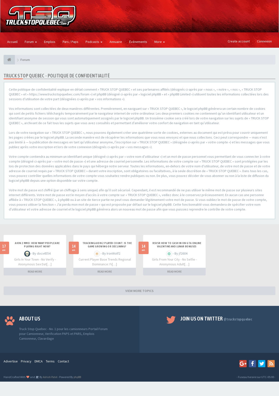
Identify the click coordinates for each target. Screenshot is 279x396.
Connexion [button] (264, 41)
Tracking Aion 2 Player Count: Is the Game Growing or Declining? (107, 244)
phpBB (77, 377)
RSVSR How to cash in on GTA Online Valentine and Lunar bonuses (176, 244)
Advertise (11, 361)
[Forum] (9, 59)
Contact (63, 361)
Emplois (49, 42)
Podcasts (94, 42)
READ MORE (35, 271)
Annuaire (116, 42)
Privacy (26, 361)
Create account (239, 41)
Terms (50, 361)
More (159, 42)
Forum (31, 42)
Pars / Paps (70, 42)
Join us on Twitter (216, 318)
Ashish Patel (49, 377)
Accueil (12, 42)
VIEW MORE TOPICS (139, 291)
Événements (138, 42)
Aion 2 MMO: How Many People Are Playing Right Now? (37, 244)
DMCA (39, 361)
